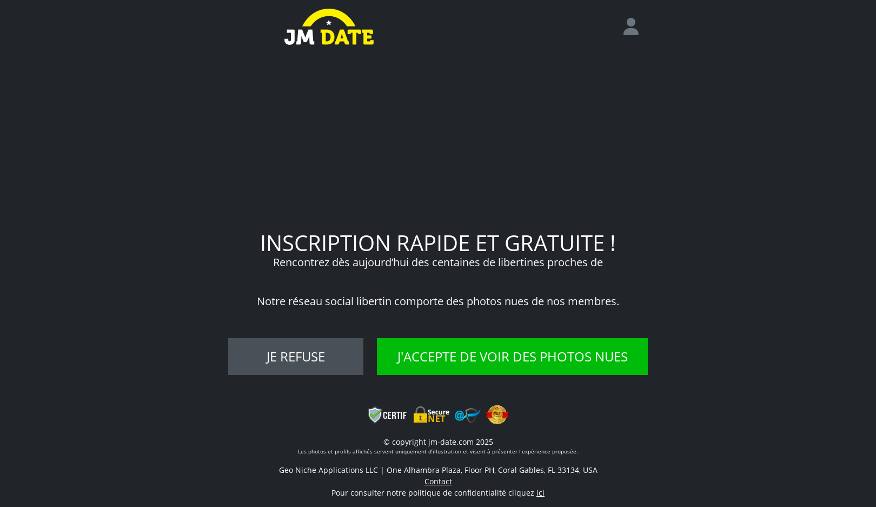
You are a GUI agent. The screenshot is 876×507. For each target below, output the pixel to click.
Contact (438, 481)
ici (540, 493)
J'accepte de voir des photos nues (512, 356)
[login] (635, 27)
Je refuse (296, 356)
